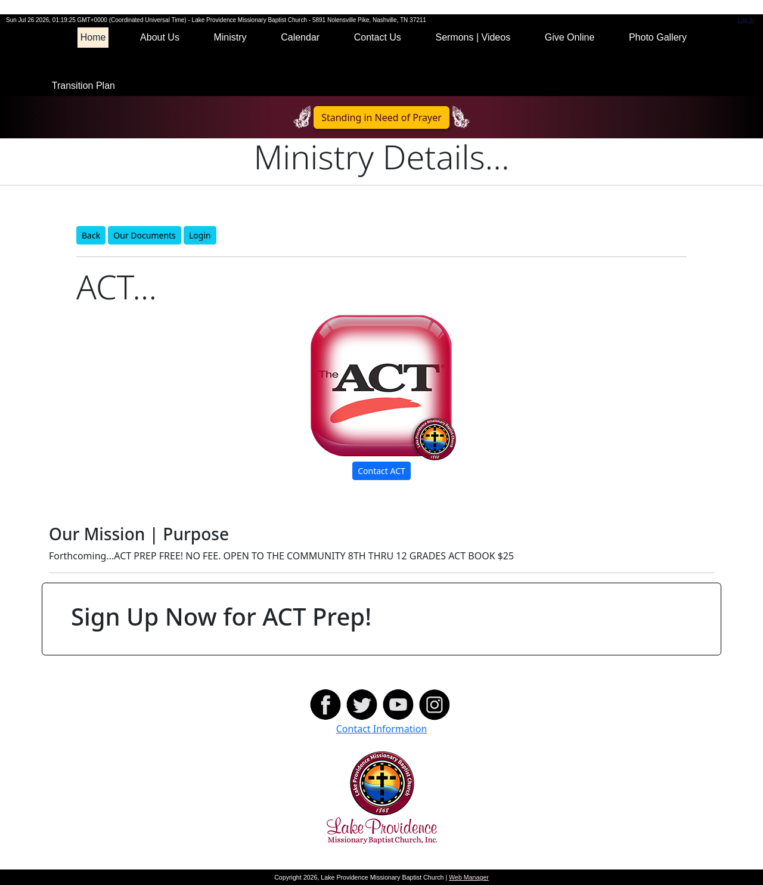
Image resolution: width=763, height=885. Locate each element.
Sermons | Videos (472, 37)
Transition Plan (83, 86)
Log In (745, 20)
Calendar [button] (300, 37)
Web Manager (469, 877)
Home (93, 37)
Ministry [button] (229, 37)
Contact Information (381, 728)
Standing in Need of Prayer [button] (381, 117)
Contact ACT (381, 470)
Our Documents (144, 235)
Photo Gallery (658, 37)
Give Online (570, 37)
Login (200, 235)
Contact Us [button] (377, 37)
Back (91, 235)
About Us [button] (159, 37)
